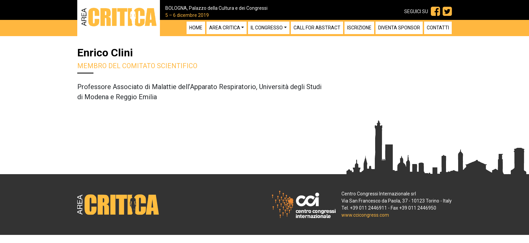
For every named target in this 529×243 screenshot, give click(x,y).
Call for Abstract (317, 27)
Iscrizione (359, 27)
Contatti (438, 27)
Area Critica (224, 27)
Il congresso (267, 27)
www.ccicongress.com (365, 215)
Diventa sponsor (399, 27)
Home (195, 27)
